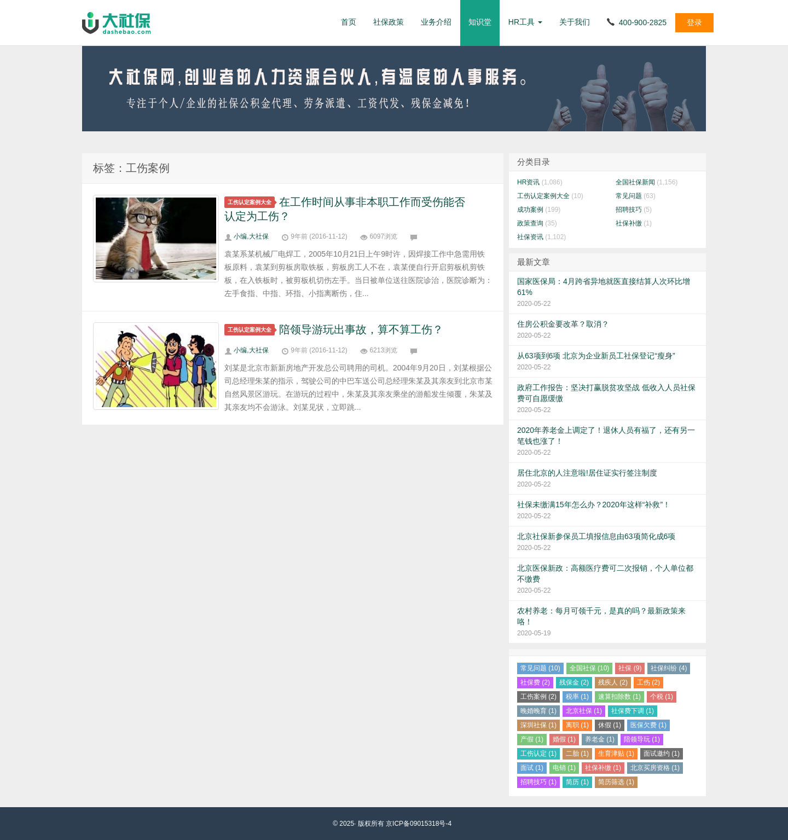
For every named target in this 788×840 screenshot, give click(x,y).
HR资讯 (528, 182)
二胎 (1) (577, 753)
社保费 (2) (535, 682)
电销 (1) (564, 768)
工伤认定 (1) (538, 753)
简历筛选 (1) (616, 782)
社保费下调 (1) (632, 711)
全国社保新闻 (635, 182)
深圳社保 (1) (538, 725)
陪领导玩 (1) (642, 739)
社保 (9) (629, 668)
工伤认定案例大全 (251, 202)
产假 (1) (531, 739)
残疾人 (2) (613, 682)
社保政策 (388, 22)
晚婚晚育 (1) (538, 711)
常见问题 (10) (540, 668)
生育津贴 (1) (616, 753)
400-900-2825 (643, 22)
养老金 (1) (600, 739)
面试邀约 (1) (662, 753)
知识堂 (479, 22)
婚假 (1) (564, 739)
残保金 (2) (574, 682)
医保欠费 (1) (648, 725)
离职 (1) (577, 725)
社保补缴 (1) (603, 768)
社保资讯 (530, 237)
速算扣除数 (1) (619, 696)
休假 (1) (609, 725)
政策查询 (530, 223)
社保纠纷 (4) (669, 668)
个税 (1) (661, 696)
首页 (348, 22)
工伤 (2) (648, 682)
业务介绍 (436, 22)
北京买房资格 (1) (655, 768)
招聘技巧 (629, 209)
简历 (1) (577, 782)
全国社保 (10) (590, 668)
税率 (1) (577, 696)
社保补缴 (629, 223)
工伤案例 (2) (538, 696)
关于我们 (574, 22)
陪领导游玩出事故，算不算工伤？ (361, 329)
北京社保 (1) (584, 711)
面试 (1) (531, 768)
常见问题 (629, 196)
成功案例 (530, 209)
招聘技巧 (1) (538, 782)
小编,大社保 (251, 236)
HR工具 (525, 22)
